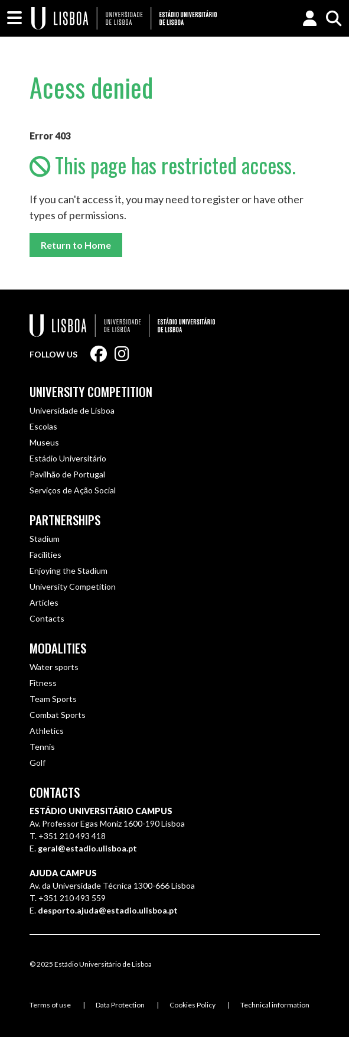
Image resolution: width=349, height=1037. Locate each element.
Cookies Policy (192, 1004)
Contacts (47, 618)
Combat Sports (58, 715)
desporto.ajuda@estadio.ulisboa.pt (108, 910)
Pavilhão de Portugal (67, 474)
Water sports (54, 667)
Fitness (43, 683)
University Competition (91, 391)
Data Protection (120, 1004)
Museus (44, 442)
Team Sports (53, 699)
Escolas (43, 426)
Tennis (42, 747)
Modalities (58, 648)
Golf (37, 763)
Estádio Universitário (68, 458)
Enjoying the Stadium (68, 570)
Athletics (47, 731)
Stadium (45, 539)
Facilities (45, 555)
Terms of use (50, 1004)
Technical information (274, 1004)
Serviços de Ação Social (73, 490)
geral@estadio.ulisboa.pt (87, 848)
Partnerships (65, 520)
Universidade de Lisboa (72, 410)
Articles (44, 602)
